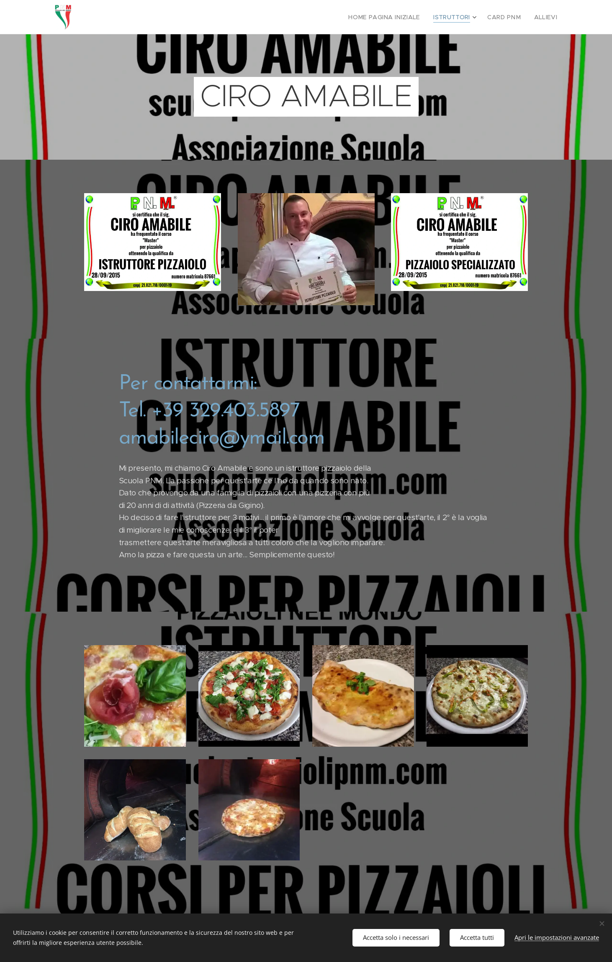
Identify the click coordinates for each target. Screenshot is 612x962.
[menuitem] (396, 17)
